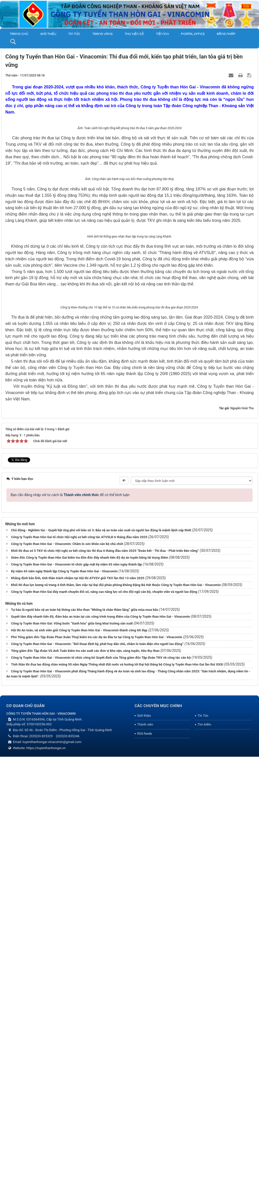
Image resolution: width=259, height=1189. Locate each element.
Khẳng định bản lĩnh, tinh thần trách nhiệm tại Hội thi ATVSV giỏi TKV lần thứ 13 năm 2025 (77, 1010)
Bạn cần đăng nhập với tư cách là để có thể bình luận (70, 927)
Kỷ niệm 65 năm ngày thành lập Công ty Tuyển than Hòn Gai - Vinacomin (64, 1003)
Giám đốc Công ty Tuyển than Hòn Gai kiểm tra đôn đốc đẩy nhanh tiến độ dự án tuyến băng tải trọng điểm (89, 990)
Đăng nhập (226, 34)
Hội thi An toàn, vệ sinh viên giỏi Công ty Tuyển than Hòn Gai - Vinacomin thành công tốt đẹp (79, 1062)
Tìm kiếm (204, 1157)
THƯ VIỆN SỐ (134, 34)
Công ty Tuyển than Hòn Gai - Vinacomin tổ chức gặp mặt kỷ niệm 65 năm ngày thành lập (76, 997)
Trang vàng (102, 34)
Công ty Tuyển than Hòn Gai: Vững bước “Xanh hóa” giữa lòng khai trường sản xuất (72, 1056)
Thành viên (145, 1157)
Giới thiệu (48, 34)
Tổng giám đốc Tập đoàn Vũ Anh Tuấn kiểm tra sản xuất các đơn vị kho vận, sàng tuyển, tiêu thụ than (85, 1083)
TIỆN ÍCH (162, 34)
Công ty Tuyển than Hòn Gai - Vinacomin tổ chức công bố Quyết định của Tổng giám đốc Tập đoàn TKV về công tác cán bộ (101, 1090)
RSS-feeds (144, 1166)
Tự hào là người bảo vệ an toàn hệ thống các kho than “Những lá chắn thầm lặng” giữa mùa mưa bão (84, 1042)
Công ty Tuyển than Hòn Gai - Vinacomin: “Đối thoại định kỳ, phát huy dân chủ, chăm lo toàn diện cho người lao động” (97, 1076)
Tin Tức (74, 34)
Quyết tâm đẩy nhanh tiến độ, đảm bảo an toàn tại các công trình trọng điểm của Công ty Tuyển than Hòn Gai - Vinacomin (100, 1049)
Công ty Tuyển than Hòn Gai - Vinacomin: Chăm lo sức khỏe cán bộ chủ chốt (67, 976)
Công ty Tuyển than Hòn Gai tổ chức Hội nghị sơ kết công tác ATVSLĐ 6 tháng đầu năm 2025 (79, 969)
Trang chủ (19, 34)
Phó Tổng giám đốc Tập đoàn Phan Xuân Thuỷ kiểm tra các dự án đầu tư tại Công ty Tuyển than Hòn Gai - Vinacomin (96, 1069)
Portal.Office (193, 34)
